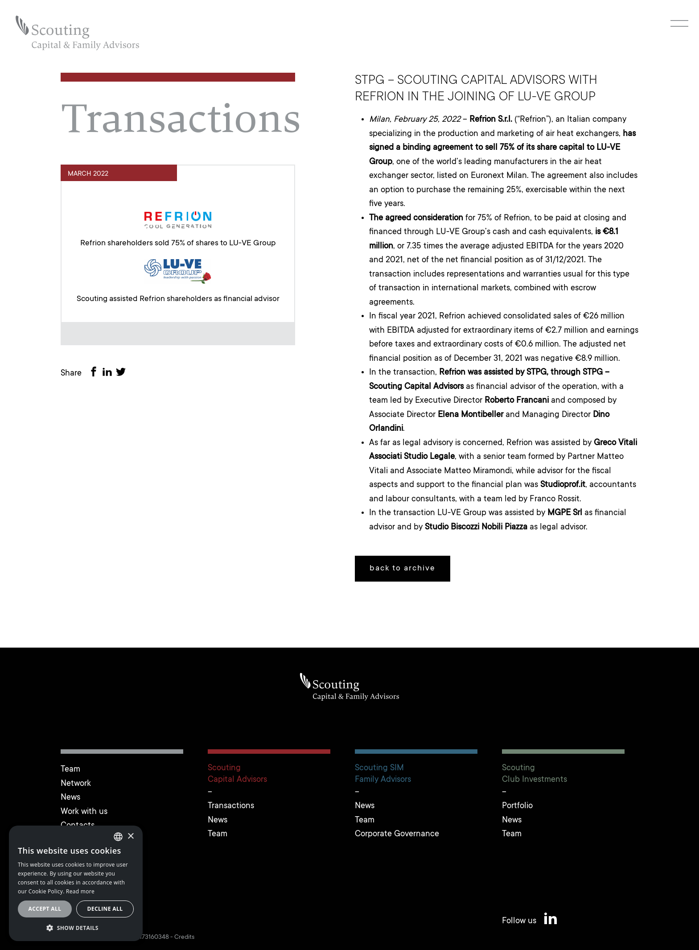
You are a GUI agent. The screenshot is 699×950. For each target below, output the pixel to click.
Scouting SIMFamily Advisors (383, 774)
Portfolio (517, 806)
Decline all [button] (105, 909)
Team (70, 769)
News (70, 797)
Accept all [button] (45, 909)
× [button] (130, 836)
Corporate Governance (397, 834)
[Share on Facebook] (95, 374)
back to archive (403, 568)
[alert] (76, 883)
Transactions (231, 806)
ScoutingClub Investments (534, 774)
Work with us (84, 812)
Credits (184, 937)
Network (76, 784)
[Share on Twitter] (122, 374)
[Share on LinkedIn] (108, 374)
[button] (76, 927)
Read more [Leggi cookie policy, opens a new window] (80, 891)
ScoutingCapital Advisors (237, 774)
